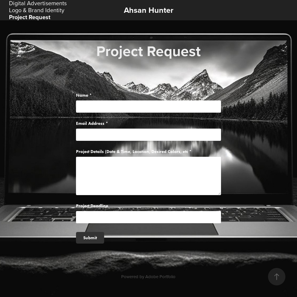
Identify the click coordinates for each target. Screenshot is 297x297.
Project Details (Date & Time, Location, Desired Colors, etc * (134, 152)
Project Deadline (92, 206)
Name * (84, 95)
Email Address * (92, 123)
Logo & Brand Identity (36, 10)
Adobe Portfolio (160, 276)
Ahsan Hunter (148, 10)
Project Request (29, 17)
